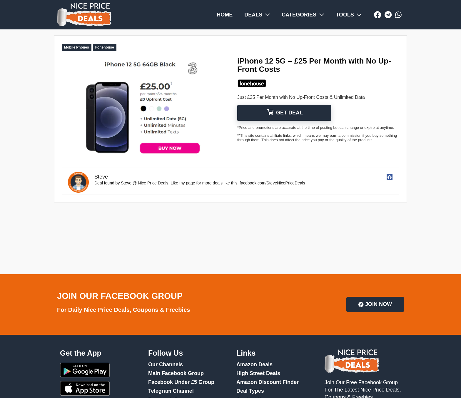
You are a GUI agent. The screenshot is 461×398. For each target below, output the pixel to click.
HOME (225, 15)
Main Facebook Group (176, 373)
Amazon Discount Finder (267, 382)
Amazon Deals (254, 364)
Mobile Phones (76, 47)
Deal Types (250, 391)
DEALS (257, 14)
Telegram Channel (171, 391)
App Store (85, 388)
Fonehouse (104, 47)
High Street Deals (258, 373)
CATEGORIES (303, 14)
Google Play (85, 370)
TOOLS (349, 14)
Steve (101, 177)
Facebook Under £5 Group (181, 382)
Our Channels (165, 364)
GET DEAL (289, 113)
